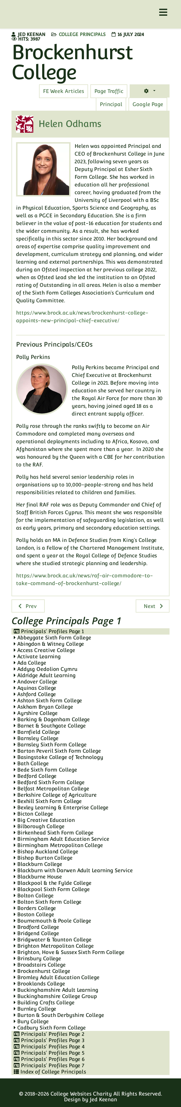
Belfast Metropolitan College (51, 789)
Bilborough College (39, 826)
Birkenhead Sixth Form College (54, 833)
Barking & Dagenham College (52, 719)
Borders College (35, 908)
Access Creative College (44, 650)
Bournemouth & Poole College (52, 921)
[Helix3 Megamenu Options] (163, 12)
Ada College (30, 663)
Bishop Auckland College (46, 851)
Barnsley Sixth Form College (50, 745)
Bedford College (35, 776)
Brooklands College (39, 984)
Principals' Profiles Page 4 (49, 1047)
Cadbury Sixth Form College (50, 1028)
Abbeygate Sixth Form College (52, 638)
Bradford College (36, 927)
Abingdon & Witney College (49, 644)
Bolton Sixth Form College (47, 902)
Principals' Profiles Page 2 (49, 1034)
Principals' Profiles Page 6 (49, 1059)
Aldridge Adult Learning (45, 675)
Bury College (31, 1021)
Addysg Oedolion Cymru (45, 669)
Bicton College (33, 814)
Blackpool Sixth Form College (52, 889)
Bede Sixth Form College (45, 770)
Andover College (35, 682)
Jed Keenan (103, 1099)
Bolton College (33, 896)
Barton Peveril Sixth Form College (57, 751)
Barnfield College (37, 732)
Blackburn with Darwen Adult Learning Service (73, 870)
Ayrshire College (36, 713)
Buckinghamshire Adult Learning (56, 990)
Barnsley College (36, 738)
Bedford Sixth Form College (49, 782)
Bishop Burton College (43, 858)
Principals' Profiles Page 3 (49, 1040)
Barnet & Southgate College (50, 726)
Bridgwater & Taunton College (53, 940)
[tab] (108, 91)
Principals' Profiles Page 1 (49, 631)
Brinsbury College (37, 958)
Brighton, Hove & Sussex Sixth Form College (69, 952)
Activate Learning (37, 656)
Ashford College (35, 694)
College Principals (82, 34)
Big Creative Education (44, 820)
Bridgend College (36, 933)
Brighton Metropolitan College (54, 946)
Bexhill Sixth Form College (48, 801)
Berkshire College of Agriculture (55, 795)
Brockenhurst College (42, 971)
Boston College (34, 914)
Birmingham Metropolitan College (58, 845)
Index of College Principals (50, 1072)
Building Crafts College (44, 1002)
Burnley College (35, 1009)
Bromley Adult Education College (57, 977)
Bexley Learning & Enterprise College (61, 807)
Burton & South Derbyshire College (59, 1015)
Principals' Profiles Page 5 (49, 1053)
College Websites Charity (81, 1094)
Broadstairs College (40, 965)
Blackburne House (38, 877)
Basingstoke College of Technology (58, 757)
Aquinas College (35, 688)
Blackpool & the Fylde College (53, 883)
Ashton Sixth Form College (48, 700)
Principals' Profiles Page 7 (49, 1065)
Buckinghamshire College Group (55, 996)
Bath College (31, 763)
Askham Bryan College (43, 707)
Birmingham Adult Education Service (61, 839)
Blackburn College (38, 864)
